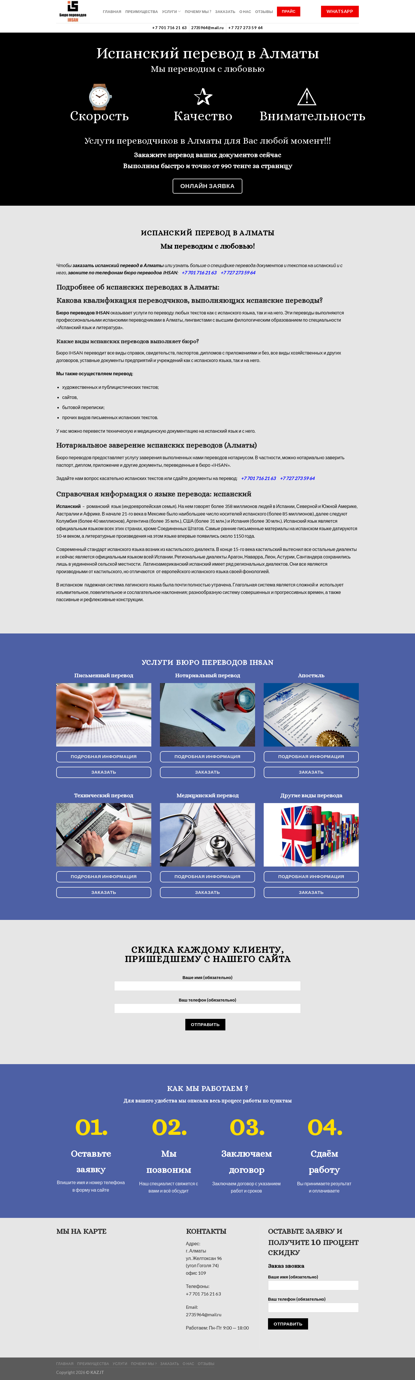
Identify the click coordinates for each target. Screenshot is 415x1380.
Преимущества (141, 11)
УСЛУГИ (171, 11)
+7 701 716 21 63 (169, 27)
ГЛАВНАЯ (112, 11)
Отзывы (264, 11)
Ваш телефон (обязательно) (207, 1007)
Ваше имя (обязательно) (207, 985)
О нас (245, 11)
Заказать (225, 11)
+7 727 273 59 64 (245, 27)
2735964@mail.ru (207, 27)
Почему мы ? (198, 11)
